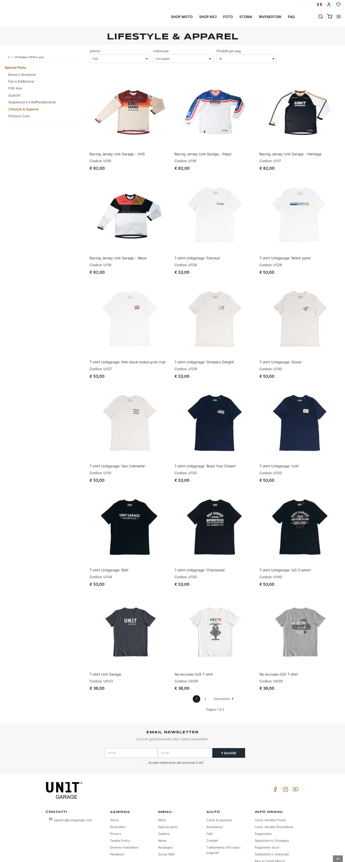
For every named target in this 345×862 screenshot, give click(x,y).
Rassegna (165, 817)
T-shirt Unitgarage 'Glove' (280, 346)
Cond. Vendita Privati (270, 789)
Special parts (168, 796)
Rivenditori (270, 17)
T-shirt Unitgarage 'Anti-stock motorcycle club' (128, 346)
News (162, 810)
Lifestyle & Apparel (23, 109)
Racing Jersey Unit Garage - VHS (117, 149)
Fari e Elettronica (21, 81)
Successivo (223, 668)
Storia (245, 17)
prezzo (95, 51)
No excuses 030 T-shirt (278, 643)
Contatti (212, 810)
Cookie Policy (120, 810)
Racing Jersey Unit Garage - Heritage (290, 149)
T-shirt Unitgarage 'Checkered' (200, 544)
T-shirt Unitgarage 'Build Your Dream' (205, 445)
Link (199, 732)
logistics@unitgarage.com (73, 789)
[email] (184, 722)
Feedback (117, 823)
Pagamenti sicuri (267, 817)
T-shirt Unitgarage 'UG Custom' (285, 544)
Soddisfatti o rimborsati (272, 823)
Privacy (115, 803)
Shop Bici (208, 17)
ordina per (161, 51)
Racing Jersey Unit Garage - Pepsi (202, 149)
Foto (228, 17)
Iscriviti (228, 722)
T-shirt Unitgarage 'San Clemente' (118, 445)
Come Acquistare (219, 789)
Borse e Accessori (22, 74)
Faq (291, 17)
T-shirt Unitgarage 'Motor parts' (285, 248)
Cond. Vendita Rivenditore (274, 796)
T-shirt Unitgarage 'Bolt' (109, 544)
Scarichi (14, 95)
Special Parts (15, 67)
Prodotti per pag (229, 51)
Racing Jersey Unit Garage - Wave (118, 248)
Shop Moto (182, 17)
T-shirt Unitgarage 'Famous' (197, 248)
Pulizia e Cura (18, 116)
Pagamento (263, 803)
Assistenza (214, 796)
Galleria (163, 803)
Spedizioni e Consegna (272, 810)
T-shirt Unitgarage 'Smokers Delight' (204, 346)
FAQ (209, 803)
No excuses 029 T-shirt (193, 643)
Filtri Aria (15, 88)
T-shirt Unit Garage (105, 643)
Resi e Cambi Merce (270, 830)
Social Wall (166, 823)
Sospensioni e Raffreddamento (32, 102)
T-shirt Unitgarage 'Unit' (279, 445)
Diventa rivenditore (124, 817)
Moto (162, 789)
